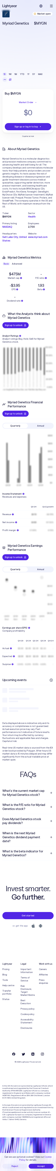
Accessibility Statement (27, 1021)
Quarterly (15, 425)
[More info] (51, 680)
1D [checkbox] (5, 74)
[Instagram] (42, 1054)
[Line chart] (4, 79)
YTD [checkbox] (22, 74)
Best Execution (26, 1002)
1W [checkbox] (10, 74)
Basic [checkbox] (6, 263)
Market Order (28, 102)
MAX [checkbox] (40, 74)
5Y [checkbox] (33, 74)
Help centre (8, 985)
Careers (43, 969)
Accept (41, 1166)
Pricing (5, 969)
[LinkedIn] (33, 1054)
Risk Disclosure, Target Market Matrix (28, 990)
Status (6, 999)
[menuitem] (28, 793)
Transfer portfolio (7, 992)
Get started (28, 915)
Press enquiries (43, 981)
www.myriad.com (37, 236)
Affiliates (43, 974)
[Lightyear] (9, 6)
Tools (5, 980)
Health (32, 216)
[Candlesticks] (10, 79)
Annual (40, 425)
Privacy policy (27, 1008)
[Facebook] (14, 1054)
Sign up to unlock (15, 325)
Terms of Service (25, 979)
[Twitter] (23, 1054)
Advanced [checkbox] (17, 263)
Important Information (27, 971)
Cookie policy (27, 1014)
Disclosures (26, 1028)
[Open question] (51, 792)
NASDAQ (7, 226)
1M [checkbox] (15, 74)
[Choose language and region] (41, 6)
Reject (14, 1166)
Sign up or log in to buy (28, 126)
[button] (15, 213)
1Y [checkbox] (28, 74)
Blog (4, 974)
